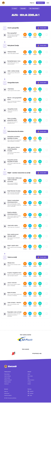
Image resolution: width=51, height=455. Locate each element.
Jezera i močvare (12, 282)
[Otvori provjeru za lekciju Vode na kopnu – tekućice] (25, 304)
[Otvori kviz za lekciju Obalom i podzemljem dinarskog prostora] (30, 203)
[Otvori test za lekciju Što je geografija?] (40, 35)
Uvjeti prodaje (7, 377)
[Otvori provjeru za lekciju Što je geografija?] (25, 35)
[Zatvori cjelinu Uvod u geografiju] (5, 28)
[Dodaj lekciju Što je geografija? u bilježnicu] (46, 34)
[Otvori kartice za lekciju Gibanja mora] (35, 264)
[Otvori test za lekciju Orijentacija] (40, 89)
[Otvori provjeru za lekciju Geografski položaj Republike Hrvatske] (25, 162)
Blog (28, 377)
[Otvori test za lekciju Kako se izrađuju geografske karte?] (40, 120)
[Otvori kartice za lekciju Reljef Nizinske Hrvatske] (35, 192)
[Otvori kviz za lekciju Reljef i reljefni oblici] (30, 247)
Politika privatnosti (8, 379)
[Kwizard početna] (3, 2)
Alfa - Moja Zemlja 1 (34, 8)
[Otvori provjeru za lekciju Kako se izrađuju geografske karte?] (25, 120)
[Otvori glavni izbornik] (48, 3)
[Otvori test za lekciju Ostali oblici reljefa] (40, 226)
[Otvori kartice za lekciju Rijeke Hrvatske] (35, 294)
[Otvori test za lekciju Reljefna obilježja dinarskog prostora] (40, 215)
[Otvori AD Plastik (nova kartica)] (25, 339)
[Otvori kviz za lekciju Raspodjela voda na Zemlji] (30, 314)
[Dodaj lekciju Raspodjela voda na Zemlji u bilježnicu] (46, 313)
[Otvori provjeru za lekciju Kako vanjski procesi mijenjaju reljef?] (25, 236)
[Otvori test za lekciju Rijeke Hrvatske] (40, 294)
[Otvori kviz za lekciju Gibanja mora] (30, 264)
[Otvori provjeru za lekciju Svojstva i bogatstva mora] (25, 274)
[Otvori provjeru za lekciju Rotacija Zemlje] (25, 52)
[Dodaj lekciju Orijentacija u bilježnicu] (46, 89)
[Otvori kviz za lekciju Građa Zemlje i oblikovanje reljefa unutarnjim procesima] (30, 181)
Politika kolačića (7, 381)
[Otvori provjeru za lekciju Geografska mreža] (25, 110)
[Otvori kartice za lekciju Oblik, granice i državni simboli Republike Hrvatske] (35, 150)
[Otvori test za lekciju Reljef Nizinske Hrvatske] (40, 192)
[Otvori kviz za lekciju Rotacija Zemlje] (30, 52)
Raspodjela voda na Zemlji (14, 312)
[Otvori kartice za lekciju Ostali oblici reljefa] (35, 226)
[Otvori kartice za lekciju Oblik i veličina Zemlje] (35, 72)
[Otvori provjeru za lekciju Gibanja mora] (25, 264)
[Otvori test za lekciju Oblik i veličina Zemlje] (40, 72)
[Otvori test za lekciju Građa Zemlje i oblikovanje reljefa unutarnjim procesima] (40, 181)
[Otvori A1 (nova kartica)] (13, 353)
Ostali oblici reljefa (13, 225)
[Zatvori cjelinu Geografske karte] (5, 82)
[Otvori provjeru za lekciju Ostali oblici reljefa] (25, 226)
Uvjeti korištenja (7, 376)
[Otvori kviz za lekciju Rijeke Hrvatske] (30, 294)
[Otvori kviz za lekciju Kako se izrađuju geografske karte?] (30, 120)
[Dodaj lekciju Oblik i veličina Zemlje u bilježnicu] (46, 72)
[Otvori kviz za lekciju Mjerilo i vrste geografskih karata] (30, 100)
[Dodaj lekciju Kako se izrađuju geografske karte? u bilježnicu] (46, 120)
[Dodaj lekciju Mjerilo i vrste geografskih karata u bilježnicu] (46, 99)
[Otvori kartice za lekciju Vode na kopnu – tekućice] (35, 304)
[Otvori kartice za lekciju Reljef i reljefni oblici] (35, 247)
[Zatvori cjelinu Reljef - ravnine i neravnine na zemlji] (5, 173)
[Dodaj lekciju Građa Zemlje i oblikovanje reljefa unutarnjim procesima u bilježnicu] (46, 180)
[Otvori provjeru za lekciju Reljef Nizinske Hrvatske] (25, 192)
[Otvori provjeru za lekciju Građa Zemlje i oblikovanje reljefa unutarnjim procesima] (25, 181)
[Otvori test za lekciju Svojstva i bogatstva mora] (40, 274)
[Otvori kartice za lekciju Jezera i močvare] (35, 284)
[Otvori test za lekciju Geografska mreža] (40, 110)
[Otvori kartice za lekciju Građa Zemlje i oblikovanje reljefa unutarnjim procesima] (35, 181)
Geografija (23, 8)
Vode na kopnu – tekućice (14, 302)
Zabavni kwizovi (31, 379)
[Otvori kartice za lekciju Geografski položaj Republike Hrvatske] (35, 162)
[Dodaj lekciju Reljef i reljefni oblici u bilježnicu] (46, 246)
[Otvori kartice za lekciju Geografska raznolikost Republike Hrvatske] (35, 138)
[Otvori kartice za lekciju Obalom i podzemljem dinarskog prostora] (35, 203)
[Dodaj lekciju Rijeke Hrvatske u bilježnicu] (46, 293)
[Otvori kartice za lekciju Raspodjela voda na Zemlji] (35, 314)
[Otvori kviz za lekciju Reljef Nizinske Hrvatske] (30, 192)
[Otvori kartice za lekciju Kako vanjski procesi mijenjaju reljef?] (35, 236)
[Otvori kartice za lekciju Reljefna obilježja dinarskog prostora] (35, 215)
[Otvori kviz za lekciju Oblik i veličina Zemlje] (30, 72)
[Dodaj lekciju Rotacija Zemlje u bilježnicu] (46, 52)
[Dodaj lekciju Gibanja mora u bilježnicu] (46, 264)
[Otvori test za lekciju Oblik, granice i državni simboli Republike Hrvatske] (40, 150)
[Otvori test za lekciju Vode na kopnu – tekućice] (40, 304)
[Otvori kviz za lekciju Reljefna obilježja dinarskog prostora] (30, 215)
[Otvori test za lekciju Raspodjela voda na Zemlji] (40, 314)
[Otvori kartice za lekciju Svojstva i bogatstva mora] (35, 274)
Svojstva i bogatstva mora (14, 272)
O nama (29, 381)
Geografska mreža (12, 109)
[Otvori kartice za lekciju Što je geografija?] (35, 35)
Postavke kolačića (8, 395)
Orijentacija (11, 88)
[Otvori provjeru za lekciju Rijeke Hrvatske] (25, 294)
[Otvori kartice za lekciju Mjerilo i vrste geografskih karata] (35, 100)
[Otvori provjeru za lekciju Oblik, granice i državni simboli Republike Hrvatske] (25, 150)
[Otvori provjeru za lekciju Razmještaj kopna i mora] (25, 62)
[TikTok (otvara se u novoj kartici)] (30, 395)
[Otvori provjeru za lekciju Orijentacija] (25, 89)
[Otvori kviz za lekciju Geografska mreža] (30, 110)
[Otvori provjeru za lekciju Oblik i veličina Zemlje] (25, 72)
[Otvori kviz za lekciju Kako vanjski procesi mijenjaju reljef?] (30, 236)
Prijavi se (6, 391)
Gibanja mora (10, 262)
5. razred (14, 8)
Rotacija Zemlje (12, 51)
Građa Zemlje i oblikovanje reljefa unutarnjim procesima (14, 179)
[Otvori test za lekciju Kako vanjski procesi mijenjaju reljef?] (40, 236)
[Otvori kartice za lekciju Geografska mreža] (35, 110)
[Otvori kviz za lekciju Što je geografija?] (30, 35)
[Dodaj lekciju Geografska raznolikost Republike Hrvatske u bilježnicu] (46, 138)
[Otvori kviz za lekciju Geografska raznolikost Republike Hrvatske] (30, 138)
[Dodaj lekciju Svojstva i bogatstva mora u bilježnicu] (46, 274)
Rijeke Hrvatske (11, 292)
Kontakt (29, 383)
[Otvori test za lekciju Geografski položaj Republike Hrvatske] (40, 162)
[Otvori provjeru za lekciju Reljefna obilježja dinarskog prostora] (25, 215)
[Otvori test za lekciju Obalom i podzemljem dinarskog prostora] (40, 203)
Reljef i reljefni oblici (12, 245)
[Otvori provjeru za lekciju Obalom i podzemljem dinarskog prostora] (25, 203)
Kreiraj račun (6, 393)
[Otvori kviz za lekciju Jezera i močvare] (30, 284)
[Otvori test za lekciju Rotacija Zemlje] (40, 52)
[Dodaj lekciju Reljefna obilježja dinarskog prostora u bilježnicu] (46, 215)
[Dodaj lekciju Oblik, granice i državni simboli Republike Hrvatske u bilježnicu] (46, 150)
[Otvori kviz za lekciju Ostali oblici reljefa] (30, 226)
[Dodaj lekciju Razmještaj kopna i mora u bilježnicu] (46, 62)
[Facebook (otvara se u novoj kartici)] (30, 393)
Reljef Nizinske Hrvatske (14, 191)
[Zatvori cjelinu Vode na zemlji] (5, 257)
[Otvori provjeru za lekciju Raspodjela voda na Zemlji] (25, 314)
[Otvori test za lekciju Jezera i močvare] (40, 284)
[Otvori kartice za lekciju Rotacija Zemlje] (35, 52)
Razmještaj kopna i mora (13, 61)
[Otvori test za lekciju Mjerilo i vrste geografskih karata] (40, 100)
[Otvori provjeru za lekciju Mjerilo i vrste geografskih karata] (25, 100)
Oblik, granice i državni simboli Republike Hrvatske (13, 149)
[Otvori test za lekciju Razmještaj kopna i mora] (40, 62)
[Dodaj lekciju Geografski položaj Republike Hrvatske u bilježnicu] (46, 161)
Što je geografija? (12, 33)
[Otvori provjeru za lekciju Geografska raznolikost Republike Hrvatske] (25, 138)
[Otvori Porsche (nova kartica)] (37, 353)
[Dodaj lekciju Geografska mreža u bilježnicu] (46, 110)
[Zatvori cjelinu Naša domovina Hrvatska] (5, 131)
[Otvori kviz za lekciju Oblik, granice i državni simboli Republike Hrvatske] (30, 150)
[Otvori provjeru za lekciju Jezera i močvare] (25, 284)
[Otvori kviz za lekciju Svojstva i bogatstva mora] (30, 274)
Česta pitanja (7, 374)
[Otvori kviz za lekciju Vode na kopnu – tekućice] (30, 304)
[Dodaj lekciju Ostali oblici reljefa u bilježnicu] (46, 226)
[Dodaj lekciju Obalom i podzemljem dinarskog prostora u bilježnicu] (46, 203)
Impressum (6, 383)
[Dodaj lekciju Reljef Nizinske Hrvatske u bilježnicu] (46, 192)
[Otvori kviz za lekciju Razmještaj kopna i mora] (30, 62)
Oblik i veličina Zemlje (13, 71)
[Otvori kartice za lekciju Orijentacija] (35, 89)
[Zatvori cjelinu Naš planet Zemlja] (5, 45)
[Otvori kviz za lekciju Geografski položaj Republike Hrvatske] (30, 162)
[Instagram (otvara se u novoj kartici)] (30, 391)
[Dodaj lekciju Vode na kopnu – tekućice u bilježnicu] (46, 303)
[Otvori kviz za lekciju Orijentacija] (30, 89)
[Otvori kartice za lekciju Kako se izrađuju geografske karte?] (35, 120)
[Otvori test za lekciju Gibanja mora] (40, 264)
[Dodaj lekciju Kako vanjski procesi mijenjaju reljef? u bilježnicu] (46, 236)
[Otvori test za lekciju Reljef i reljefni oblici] (40, 247)
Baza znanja (30, 376)
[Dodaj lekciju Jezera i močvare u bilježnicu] (46, 283)
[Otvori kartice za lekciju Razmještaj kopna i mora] (35, 62)
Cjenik (29, 374)
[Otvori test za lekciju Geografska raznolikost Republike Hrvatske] (40, 138)
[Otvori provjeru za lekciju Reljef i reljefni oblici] (25, 247)
